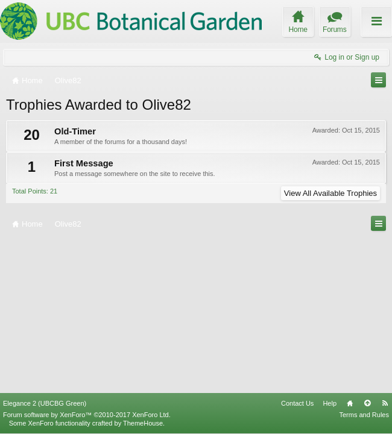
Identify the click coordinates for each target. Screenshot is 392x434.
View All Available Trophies (330, 193)
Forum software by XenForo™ (87, 414)
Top (367, 403)
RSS (385, 403)
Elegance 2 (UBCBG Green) (44, 403)
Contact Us (297, 403)
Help (330, 403)
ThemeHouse (143, 423)
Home (350, 403)
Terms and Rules (364, 414)
